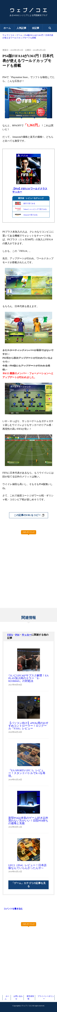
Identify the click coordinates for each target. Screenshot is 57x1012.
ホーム (7, 28)
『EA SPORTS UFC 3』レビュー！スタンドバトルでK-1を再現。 (26, 773)
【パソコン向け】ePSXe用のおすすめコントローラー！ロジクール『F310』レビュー (28, 725)
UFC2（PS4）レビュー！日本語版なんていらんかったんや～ (27, 866)
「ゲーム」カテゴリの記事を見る (29, 885)
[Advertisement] (28, 564)
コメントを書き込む (13, 908)
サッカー (26, 634)
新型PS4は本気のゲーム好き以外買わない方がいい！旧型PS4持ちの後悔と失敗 (28, 820)
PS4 (17, 634)
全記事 (35, 28)
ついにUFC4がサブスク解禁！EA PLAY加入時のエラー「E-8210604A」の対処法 (28, 678)
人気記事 (21, 28)
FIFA (10, 634)
